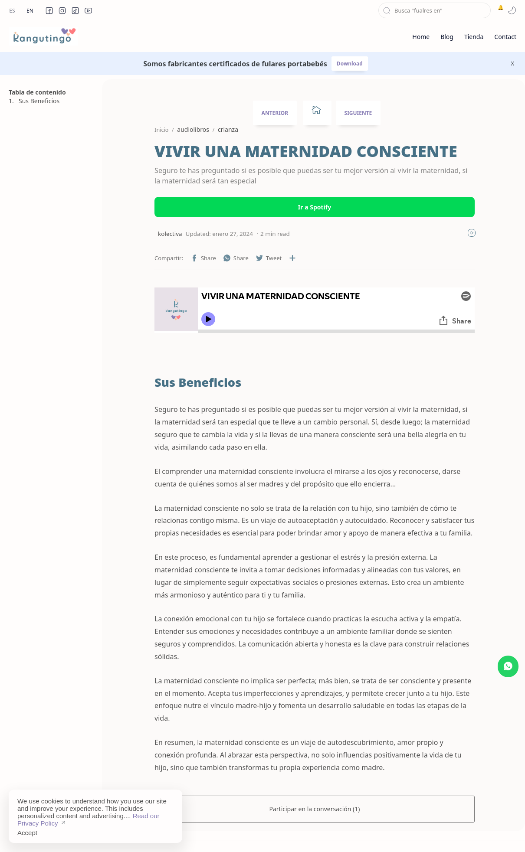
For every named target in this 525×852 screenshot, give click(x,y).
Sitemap (228, 832)
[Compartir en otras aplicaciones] (283, 258)
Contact (329, 832)
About (358, 832)
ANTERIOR (275, 113)
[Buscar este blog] (434, 10)
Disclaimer (263, 832)
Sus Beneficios (39, 101)
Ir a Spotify (314, 207)
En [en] (29, 10)
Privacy (298, 832)
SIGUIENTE (358, 113)
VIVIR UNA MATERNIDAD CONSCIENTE (296, 151)
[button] (49, 10)
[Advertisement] (50, 533)
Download (350, 63)
